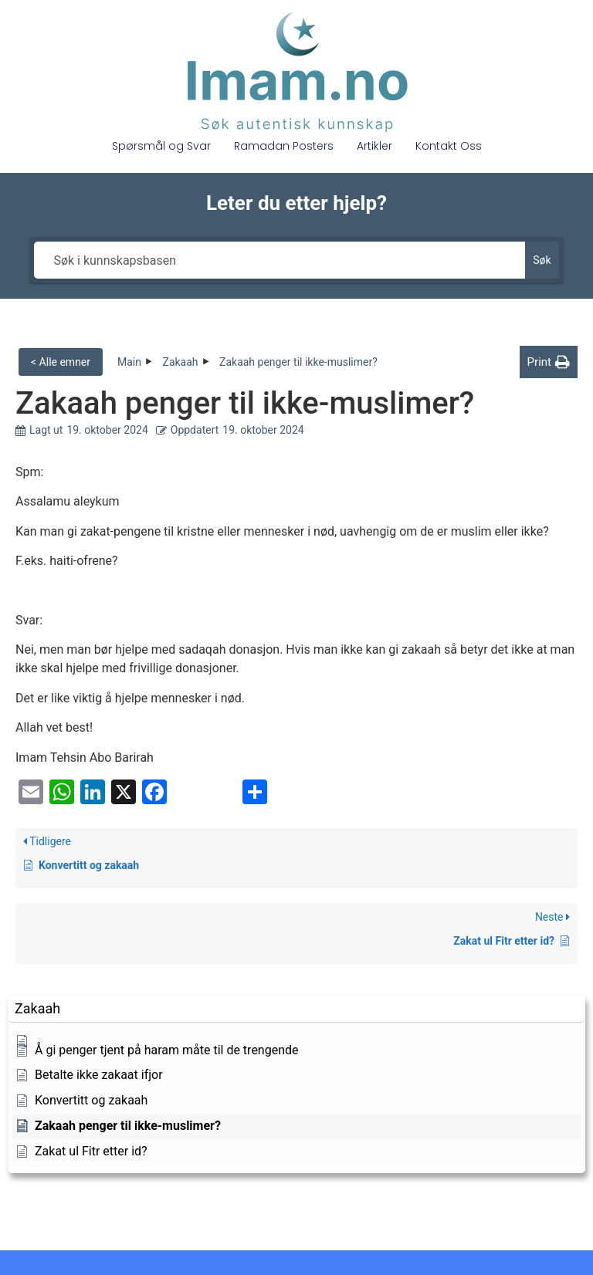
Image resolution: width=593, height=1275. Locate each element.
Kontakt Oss (448, 146)
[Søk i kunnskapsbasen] (279, 260)
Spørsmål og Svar (161, 146)
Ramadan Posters (284, 146)
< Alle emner (60, 362)
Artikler (374, 146)
